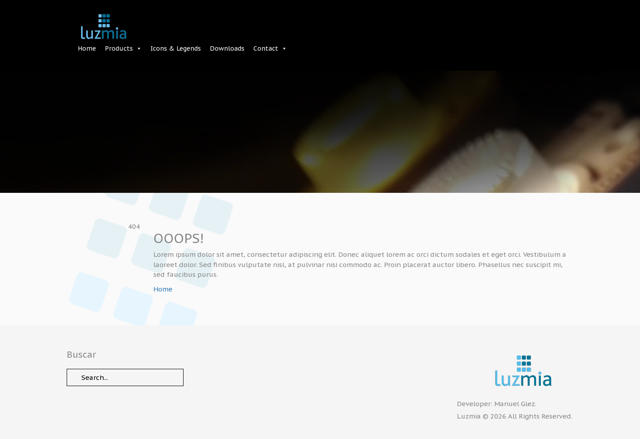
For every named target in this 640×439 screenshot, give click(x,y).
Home (87, 48)
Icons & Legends (176, 48)
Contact (265, 48)
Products (119, 48)
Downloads (227, 48)
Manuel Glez (514, 403)
